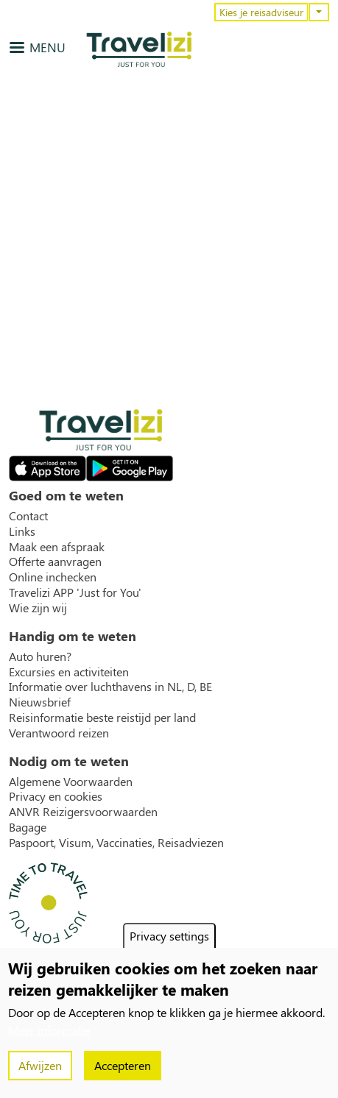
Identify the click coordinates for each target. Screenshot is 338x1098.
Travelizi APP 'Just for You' (75, 592)
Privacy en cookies (55, 796)
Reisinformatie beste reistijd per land (102, 717)
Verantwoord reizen (59, 733)
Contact (28, 516)
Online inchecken (52, 577)
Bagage (27, 827)
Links (22, 531)
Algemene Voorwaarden (71, 781)
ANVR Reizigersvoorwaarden (83, 811)
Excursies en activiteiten (69, 672)
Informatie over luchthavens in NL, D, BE (110, 686)
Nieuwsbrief (40, 702)
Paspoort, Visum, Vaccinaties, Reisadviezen (116, 842)
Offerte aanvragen (55, 561)
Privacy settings (169, 935)
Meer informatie (49, 1030)
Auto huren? (40, 656)
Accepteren (122, 1065)
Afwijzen (40, 1065)
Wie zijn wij (38, 608)
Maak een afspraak (57, 546)
